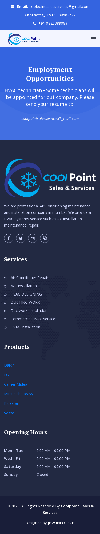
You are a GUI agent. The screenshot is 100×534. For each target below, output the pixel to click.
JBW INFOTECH (61, 522)
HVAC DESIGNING (26, 294)
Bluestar (11, 403)
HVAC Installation (25, 326)
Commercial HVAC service (33, 318)
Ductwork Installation (29, 310)
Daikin (9, 365)
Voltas (9, 412)
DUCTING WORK (25, 302)
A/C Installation (24, 285)
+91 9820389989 (52, 23)
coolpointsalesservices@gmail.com (59, 6)
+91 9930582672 (61, 14)
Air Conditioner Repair (29, 277)
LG (6, 374)
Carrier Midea (15, 384)
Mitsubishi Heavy (18, 393)
